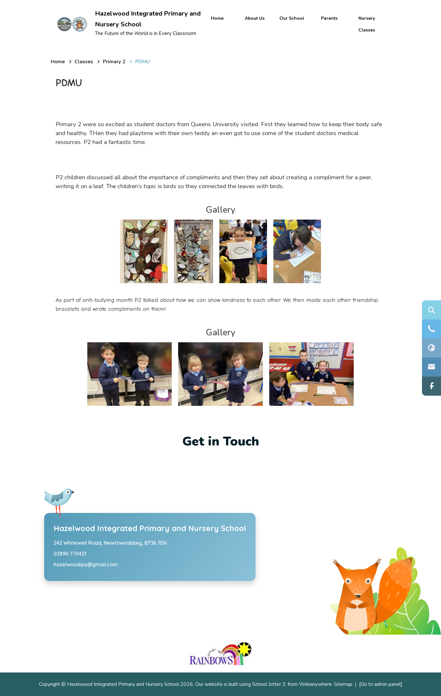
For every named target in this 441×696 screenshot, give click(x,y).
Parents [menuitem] (329, 18)
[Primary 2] (114, 61)
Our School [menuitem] (291, 18)
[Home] (58, 61)
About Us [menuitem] (254, 18)
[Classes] (84, 61)
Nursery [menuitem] (366, 18)
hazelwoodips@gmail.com (86, 564)
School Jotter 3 (268, 684)
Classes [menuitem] (366, 30)
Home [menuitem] (217, 18)
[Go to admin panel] (380, 684)
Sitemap (343, 684)
